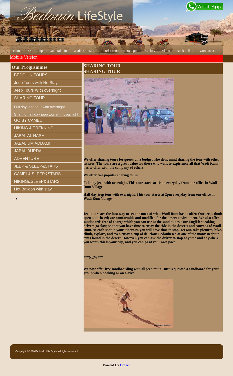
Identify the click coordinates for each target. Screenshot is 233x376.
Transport (131, 51)
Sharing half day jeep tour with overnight (46, 114)
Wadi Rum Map (84, 51)
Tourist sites (110, 51)
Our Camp (35, 51)
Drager (125, 365)
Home (17, 51)
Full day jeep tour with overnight (39, 107)
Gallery (150, 51)
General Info (58, 51)
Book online (185, 51)
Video (166, 51)
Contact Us (207, 51)
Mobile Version (24, 57)
